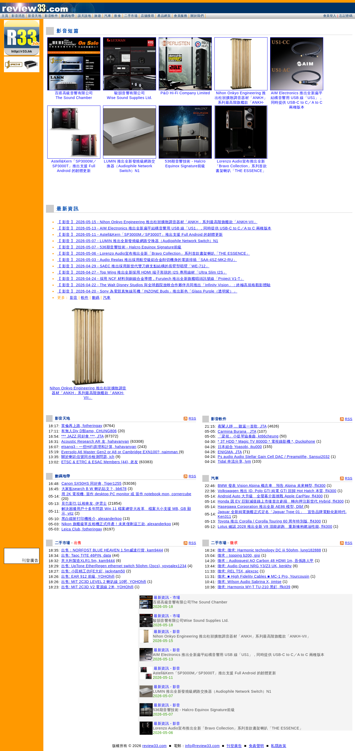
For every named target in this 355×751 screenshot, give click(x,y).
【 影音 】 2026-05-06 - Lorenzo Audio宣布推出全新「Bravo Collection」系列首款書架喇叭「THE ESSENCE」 (153, 253)
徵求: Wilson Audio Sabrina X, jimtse (249, 582)
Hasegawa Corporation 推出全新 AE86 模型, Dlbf (261, 506)
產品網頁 (164, 16)
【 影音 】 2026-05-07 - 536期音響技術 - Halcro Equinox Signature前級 (119, 247)
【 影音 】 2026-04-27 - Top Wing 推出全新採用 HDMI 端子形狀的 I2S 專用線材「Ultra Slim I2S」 (142, 272)
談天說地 (84, 16)
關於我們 (197, 16)
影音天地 (34, 16)
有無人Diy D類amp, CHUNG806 (89, 431)
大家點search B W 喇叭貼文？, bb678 (94, 489)
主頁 (5, 16)
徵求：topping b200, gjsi (239, 555)
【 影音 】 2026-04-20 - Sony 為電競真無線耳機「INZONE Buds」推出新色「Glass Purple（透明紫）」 (147, 291)
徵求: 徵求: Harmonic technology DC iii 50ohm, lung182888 (269, 550)
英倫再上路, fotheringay (81, 426)
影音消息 (18, 16)
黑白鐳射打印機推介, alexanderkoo (91, 519)
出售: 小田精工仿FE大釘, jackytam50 (93, 571)
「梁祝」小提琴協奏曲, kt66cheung (248, 436)
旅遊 (97, 16)
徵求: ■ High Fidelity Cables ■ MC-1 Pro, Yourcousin (264, 576)
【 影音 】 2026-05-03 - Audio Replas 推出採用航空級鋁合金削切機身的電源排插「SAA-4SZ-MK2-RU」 (147, 260)
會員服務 (180, 16)
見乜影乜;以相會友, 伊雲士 (84, 503)
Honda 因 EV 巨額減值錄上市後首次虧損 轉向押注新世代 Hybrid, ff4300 (281, 501)
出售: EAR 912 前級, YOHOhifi (88, 576)
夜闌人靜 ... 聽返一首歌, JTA (242, 426)
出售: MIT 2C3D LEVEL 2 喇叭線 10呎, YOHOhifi (103, 582)
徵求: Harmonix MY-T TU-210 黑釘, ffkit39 (254, 587)
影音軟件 (51, 16)
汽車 (107, 16)
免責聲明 (256, 746)
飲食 (117, 16)
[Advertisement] (199, 187)
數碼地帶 (67, 16)
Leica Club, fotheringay (81, 529)
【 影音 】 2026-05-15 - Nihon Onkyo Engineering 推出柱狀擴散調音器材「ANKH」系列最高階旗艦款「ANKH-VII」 (157, 222)
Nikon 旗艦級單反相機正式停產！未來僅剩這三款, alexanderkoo (116, 524)
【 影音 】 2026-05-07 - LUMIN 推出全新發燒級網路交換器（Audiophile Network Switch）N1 (137, 241)
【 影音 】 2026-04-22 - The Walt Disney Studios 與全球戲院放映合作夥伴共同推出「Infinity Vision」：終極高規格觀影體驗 (164, 285)
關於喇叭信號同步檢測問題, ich (87, 457)
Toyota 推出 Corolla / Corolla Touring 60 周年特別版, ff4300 (269, 521)
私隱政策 (278, 746)
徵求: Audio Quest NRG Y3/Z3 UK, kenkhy (255, 566)
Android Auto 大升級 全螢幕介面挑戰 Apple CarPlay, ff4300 (270, 496)
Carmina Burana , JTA (237, 431)
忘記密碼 (345, 16)
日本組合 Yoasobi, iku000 (240, 447)
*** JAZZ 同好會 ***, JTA (82, 436)
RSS (192, 418)
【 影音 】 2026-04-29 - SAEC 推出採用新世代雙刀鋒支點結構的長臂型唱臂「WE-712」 (133, 266)
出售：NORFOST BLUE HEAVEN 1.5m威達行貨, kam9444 (112, 550)
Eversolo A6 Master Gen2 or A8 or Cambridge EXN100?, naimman (120, 452)
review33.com (154, 746)
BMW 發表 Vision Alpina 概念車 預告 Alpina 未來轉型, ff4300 (272, 485)
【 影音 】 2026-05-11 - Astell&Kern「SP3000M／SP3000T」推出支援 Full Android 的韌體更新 (140, 234)
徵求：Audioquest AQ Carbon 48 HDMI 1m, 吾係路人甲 (266, 561)
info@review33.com (202, 746)
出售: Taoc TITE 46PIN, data (86, 555)
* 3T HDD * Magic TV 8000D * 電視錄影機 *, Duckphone (266, 441)
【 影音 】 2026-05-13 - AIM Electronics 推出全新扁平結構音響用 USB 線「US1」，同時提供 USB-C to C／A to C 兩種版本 (164, 228)
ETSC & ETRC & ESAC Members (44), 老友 (99, 462)
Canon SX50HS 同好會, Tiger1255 (91, 483)
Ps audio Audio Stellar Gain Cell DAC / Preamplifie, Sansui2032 (274, 457)
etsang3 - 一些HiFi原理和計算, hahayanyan (98, 447)
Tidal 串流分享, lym (234, 461)
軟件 (85, 297)
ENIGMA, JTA (230, 452)
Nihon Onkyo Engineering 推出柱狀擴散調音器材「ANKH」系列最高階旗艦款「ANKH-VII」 (88, 391)
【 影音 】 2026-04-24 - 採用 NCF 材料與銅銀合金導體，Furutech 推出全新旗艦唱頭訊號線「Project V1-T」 (150, 279)
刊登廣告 (234, 746)
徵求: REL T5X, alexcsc (238, 571)
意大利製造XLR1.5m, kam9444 (88, 561)
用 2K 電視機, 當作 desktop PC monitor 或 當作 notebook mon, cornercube (126, 494)
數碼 (96, 297)
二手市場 (130, 16)
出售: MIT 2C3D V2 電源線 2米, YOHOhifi (97, 587)
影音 (74, 297)
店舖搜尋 (147, 16)
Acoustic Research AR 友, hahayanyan (95, 441)
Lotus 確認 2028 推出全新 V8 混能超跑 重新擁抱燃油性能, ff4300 (275, 526)
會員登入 (329, 16)
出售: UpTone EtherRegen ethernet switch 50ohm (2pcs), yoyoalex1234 (123, 566)
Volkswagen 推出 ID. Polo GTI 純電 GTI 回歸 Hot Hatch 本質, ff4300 (277, 491)
